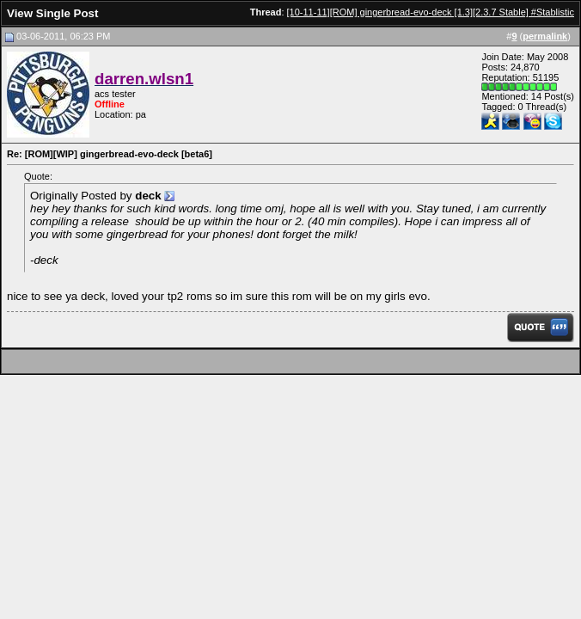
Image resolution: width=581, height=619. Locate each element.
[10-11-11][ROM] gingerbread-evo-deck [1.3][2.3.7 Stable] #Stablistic (430, 12)
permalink (545, 36)
